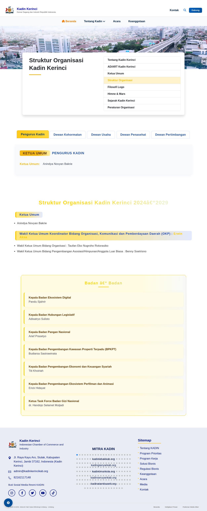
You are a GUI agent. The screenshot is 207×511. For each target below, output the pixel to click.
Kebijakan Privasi (171, 507)
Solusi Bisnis (148, 463)
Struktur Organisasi (120, 80)
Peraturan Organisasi (121, 107)
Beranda (69, 21)
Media (143, 484)
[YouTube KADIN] (42, 492)
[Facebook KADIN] (22, 492)
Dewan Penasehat (133, 134)
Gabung (195, 10)
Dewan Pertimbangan (170, 134)
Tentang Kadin (94, 21)
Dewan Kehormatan (68, 134)
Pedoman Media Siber (191, 507)
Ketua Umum (116, 73)
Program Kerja (149, 458)
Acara (116, 21)
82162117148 (22, 477)
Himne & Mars (116, 93)
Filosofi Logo (116, 87)
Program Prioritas (151, 453)
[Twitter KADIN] (32, 492)
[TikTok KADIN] (53, 492)
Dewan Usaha (101, 134)
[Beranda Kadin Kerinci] (30, 10)
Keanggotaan (136, 21)
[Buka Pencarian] (184, 10)
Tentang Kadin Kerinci (122, 59)
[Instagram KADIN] (11, 492)
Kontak (174, 10)
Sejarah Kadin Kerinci (121, 100)
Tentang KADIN (149, 448)
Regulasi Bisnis (149, 468)
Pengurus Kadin (33, 134)
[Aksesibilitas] (8, 502)
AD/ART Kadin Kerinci (121, 66)
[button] (77, 455)
